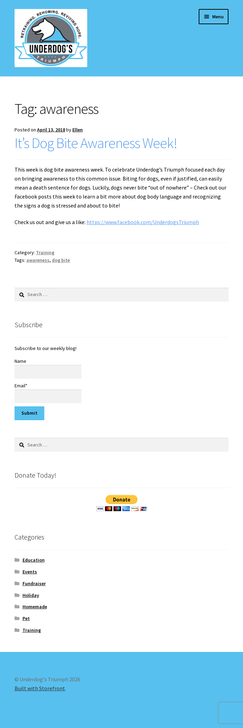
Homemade (34, 606)
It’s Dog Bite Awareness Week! (96, 143)
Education (33, 560)
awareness (38, 260)
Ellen (77, 130)
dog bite (61, 260)
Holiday (30, 595)
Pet (26, 618)
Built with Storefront (40, 688)
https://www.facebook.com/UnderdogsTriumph (143, 222)
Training (45, 252)
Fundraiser (34, 583)
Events (29, 572)
